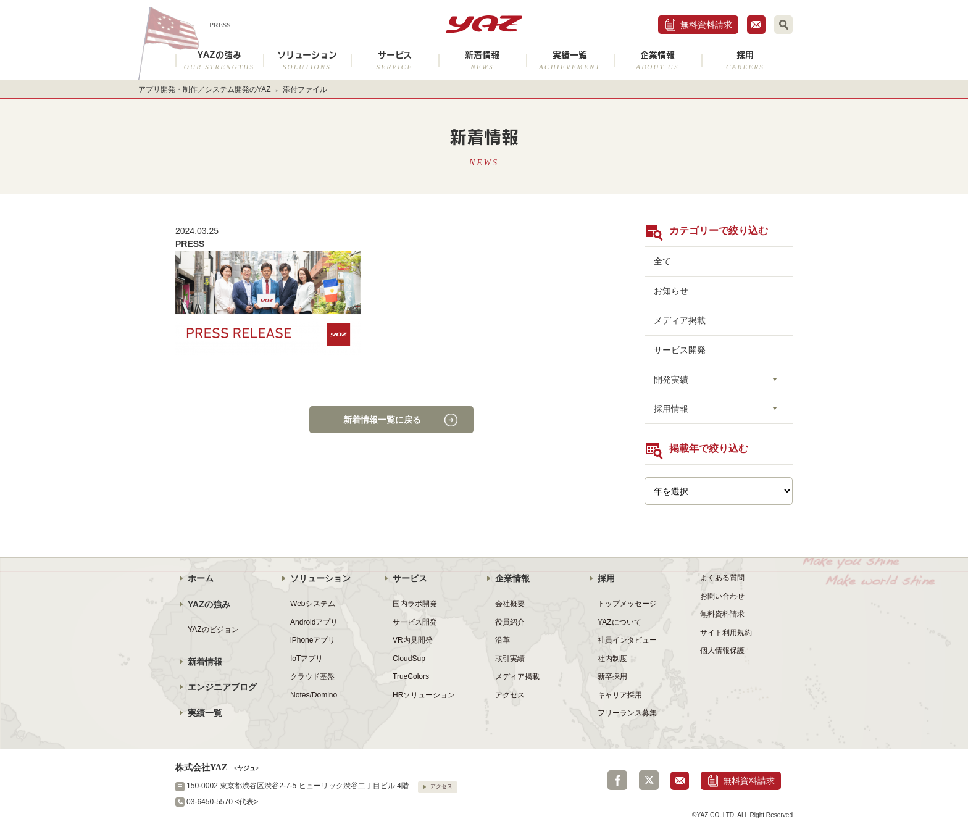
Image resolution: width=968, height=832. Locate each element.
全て (662, 261)
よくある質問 (722, 577)
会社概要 (510, 603)
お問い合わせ (722, 596)
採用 (745, 60)
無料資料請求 (706, 25)
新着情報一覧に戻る (382, 420)
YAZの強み (219, 60)
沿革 (502, 640)
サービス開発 (680, 350)
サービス (394, 60)
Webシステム (312, 603)
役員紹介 (510, 622)
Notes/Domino (313, 695)
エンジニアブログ (222, 687)
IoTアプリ (306, 658)
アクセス (510, 695)
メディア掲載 (680, 320)
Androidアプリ (314, 622)
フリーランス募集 (627, 713)
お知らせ (671, 291)
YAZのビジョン (213, 629)
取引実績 (510, 658)
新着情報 (482, 60)
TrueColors (411, 676)
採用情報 (671, 409)
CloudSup (409, 658)
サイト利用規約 (726, 632)
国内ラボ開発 (415, 603)
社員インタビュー (627, 640)
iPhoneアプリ (312, 640)
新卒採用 (612, 676)
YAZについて (619, 622)
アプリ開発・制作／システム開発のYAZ (204, 89)
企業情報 (657, 60)
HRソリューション (424, 695)
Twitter (649, 780)
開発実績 (671, 380)
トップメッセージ (627, 603)
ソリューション (307, 60)
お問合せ (756, 24)
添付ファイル (305, 89)
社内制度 (612, 658)
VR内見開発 (413, 640)
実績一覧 (570, 60)
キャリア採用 (620, 695)
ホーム (201, 578)
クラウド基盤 (312, 676)
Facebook (617, 780)
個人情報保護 (722, 650)
